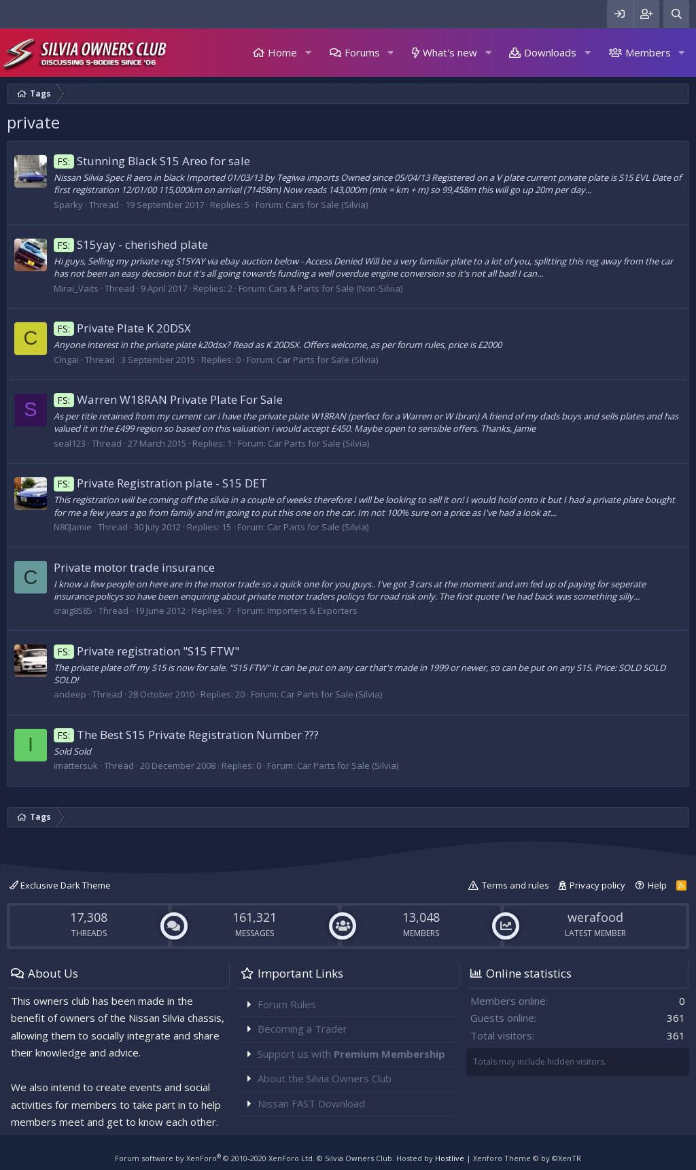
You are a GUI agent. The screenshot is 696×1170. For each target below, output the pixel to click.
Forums (362, 52)
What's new (450, 52)
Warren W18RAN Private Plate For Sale (168, 399)
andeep (70, 694)
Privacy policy (597, 885)
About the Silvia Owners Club (325, 1078)
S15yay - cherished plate (131, 244)
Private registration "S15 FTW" (146, 651)
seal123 (70, 443)
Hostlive (449, 1158)
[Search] (676, 14)
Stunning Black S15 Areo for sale (152, 161)
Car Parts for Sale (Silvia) (327, 360)
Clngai (66, 360)
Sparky (68, 205)
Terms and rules (515, 885)
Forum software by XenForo (215, 1158)
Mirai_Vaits (76, 288)
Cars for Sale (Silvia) (326, 205)
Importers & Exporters (312, 610)
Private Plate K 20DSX (122, 328)
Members (648, 52)
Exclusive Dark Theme (60, 885)
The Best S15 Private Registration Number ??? (186, 734)
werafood (595, 917)
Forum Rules (287, 1004)
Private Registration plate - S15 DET (160, 483)
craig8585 (73, 610)
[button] (307, 53)
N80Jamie (73, 527)
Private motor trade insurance (134, 567)
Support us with (351, 1054)
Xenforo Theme (527, 1158)
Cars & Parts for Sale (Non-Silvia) (335, 288)
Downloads (550, 52)
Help (657, 885)
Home (282, 52)
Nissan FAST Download (311, 1103)
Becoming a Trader (302, 1028)
